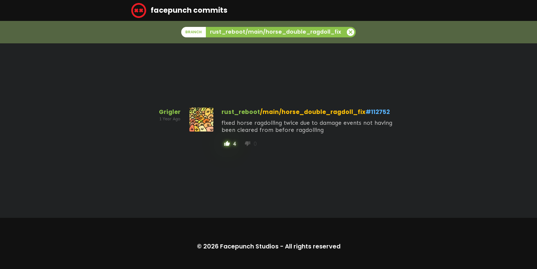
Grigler (169, 112)
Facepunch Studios (249, 246)
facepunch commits (179, 10)
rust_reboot (241, 112)
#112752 (377, 112)
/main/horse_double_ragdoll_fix (312, 112)
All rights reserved (312, 246)
